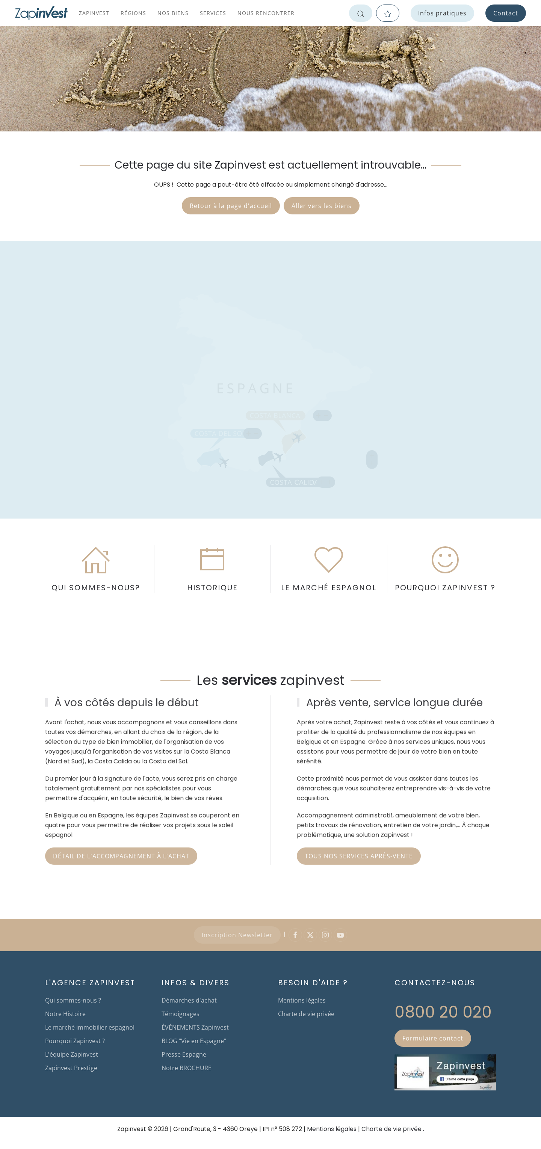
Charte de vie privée (306, 1014)
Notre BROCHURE (187, 1068)
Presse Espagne (184, 1054)
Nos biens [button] (173, 13)
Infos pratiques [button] (442, 13)
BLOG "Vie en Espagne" (194, 1041)
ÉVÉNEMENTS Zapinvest (195, 1027)
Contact (505, 13)
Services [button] (213, 13)
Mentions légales (302, 1000)
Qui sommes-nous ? (73, 1000)
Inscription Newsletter (237, 935)
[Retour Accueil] (41, 13)
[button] (252, 430)
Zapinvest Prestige (71, 1068)
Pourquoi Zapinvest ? (75, 1041)
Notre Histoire (65, 1014)
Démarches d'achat (189, 1000)
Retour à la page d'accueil (231, 206)
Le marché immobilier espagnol (89, 1027)
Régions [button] (133, 13)
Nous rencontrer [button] (266, 13)
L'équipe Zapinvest (71, 1054)
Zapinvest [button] (94, 13)
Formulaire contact (432, 1038)
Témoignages (180, 1014)
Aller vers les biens (322, 206)
